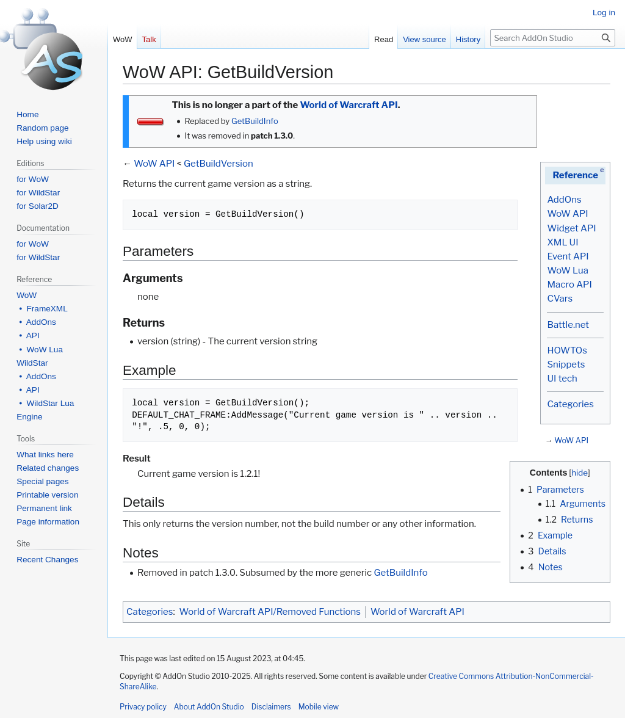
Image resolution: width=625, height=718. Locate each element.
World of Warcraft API (348, 105)
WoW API (567, 213)
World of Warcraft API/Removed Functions (270, 611)
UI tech (562, 378)
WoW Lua (567, 270)
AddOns (564, 199)
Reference (575, 175)
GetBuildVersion (218, 163)
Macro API (569, 284)
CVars (560, 298)
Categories (570, 404)
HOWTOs (567, 350)
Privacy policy (143, 706)
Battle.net (568, 324)
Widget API (571, 228)
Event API (567, 256)
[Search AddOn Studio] (552, 37)
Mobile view (318, 706)
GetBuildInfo (254, 121)
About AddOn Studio (209, 706)
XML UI (562, 242)
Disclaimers (271, 706)
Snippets (566, 364)
